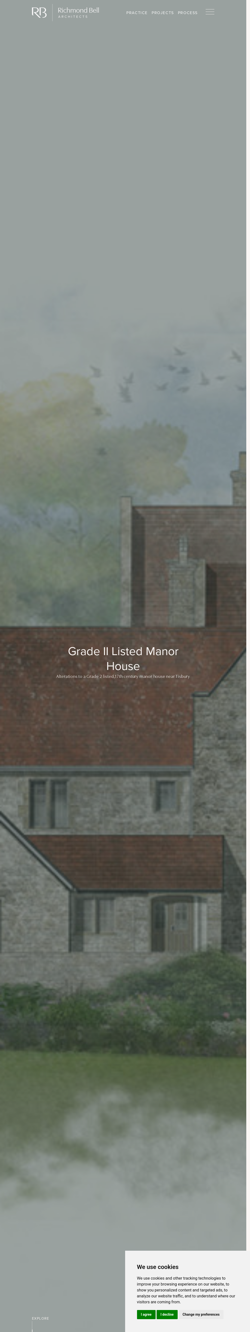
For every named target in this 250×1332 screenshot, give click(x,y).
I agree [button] (146, 1314)
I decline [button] (167, 1314)
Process (188, 13)
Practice (137, 13)
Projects (163, 13)
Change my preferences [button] (201, 1314)
